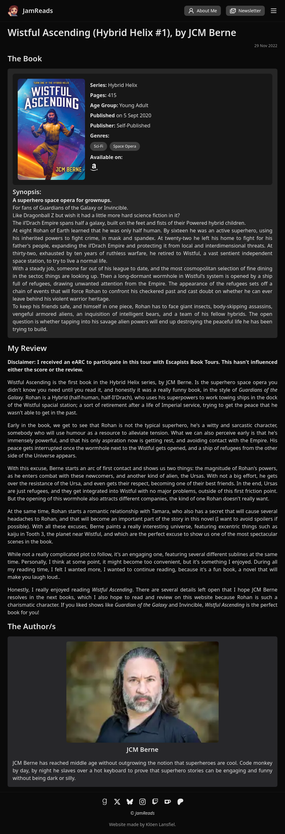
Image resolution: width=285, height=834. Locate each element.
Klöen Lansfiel (160, 824)
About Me (202, 11)
